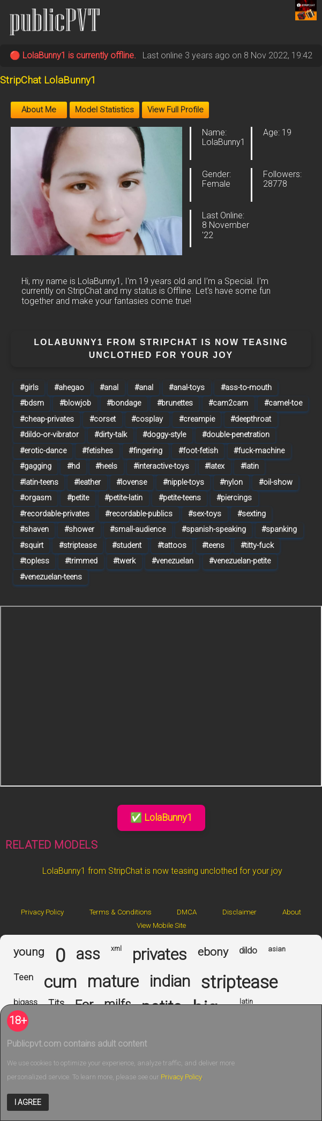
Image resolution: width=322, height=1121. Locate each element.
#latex (214, 466)
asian (277, 949)
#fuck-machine (259, 450)
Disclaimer (239, 912)
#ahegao (69, 387)
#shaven (34, 529)
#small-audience (138, 529)
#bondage (124, 403)
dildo (248, 950)
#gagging (35, 466)
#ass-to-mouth (246, 387)
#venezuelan (172, 561)
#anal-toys (187, 387)
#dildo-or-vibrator (49, 434)
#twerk (124, 561)
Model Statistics (104, 110)
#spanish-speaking (214, 529)
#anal (109, 387)
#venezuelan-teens (51, 577)
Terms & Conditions (120, 912)
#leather (87, 482)
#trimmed (81, 561)
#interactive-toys (161, 466)
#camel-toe (283, 403)
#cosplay (147, 419)
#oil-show (276, 482)
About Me (38, 110)
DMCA (187, 912)
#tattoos (172, 545)
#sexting (251, 513)
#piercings (234, 497)
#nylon (231, 482)
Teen (23, 977)
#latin (250, 466)
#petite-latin (123, 497)
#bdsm (32, 403)
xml (116, 948)
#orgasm (35, 497)
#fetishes (97, 450)
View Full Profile (175, 110)
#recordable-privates (54, 513)
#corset (102, 419)
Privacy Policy (42, 912)
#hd (73, 466)
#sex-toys (204, 513)
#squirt (31, 545)
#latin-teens (39, 482)
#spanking (279, 529)
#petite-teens (180, 497)
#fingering (145, 450)
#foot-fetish (198, 450)
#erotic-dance (43, 450)
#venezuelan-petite (240, 561)
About (291, 912)
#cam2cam (228, 403)
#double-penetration (235, 434)
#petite (78, 497)
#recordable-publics (139, 513)
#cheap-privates (47, 419)
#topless (34, 561)
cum (60, 982)
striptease (239, 982)
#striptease (77, 545)
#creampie (197, 419)
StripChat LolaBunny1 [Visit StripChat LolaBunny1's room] (48, 80)
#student (126, 545)
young (28, 951)
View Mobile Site (161, 925)
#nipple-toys (183, 482)
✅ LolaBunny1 (161, 817)
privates (159, 954)
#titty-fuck (257, 545)
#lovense (131, 482)
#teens (213, 545)
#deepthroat (250, 419)
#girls (29, 387)
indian (169, 981)
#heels (106, 466)
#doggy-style (164, 434)
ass (88, 954)
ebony (213, 951)
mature (113, 982)
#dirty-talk (110, 434)
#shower (79, 529)
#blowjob (75, 403)
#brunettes (175, 403)
